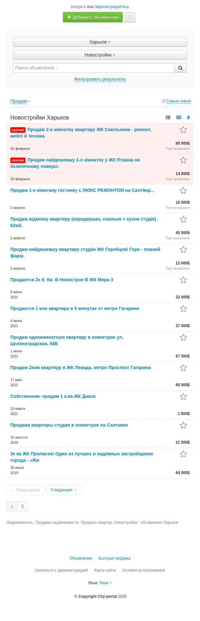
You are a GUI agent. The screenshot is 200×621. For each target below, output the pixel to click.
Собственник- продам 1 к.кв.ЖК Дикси (52, 396)
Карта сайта (105, 570)
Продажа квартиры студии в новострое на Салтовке (69, 425)
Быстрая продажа (114, 558)
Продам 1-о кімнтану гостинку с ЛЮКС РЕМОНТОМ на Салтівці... (82, 190)
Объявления (81, 558)
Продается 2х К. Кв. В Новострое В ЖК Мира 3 (61, 279)
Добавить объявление (93, 17)
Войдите (78, 7)
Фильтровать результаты (100, 79)
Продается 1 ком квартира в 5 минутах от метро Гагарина (74, 308)
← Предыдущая (25, 490)
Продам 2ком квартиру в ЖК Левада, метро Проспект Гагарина (80, 367)
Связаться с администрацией (61, 570)
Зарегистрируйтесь (112, 7)
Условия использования (143, 570)
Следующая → (64, 490)
